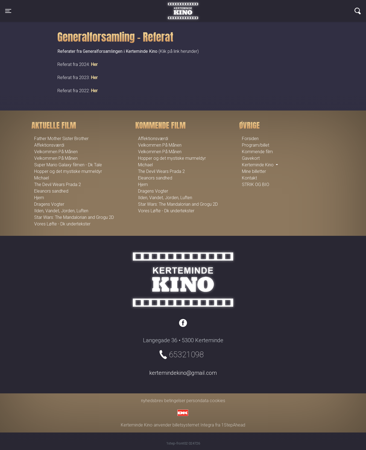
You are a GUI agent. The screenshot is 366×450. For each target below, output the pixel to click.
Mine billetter (254, 171)
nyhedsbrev (152, 400)
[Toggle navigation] (8, 11)
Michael (41, 178)
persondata (197, 400)
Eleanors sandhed (51, 191)
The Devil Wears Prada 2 (57, 184)
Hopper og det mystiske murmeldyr (68, 171)
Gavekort (251, 158)
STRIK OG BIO (255, 184)
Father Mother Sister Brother (61, 138)
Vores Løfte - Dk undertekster (62, 224)
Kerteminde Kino (183, 7)
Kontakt (249, 178)
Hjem (39, 197)
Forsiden (250, 138)
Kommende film (257, 151)
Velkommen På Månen (56, 151)
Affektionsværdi (49, 145)
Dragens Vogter (49, 204)
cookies (217, 400)
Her (94, 64)
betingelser (174, 400)
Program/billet (255, 145)
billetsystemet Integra (193, 425)
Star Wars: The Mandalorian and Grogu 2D (74, 217)
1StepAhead (233, 425)
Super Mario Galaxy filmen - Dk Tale (68, 164)
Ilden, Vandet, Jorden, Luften (61, 210)
